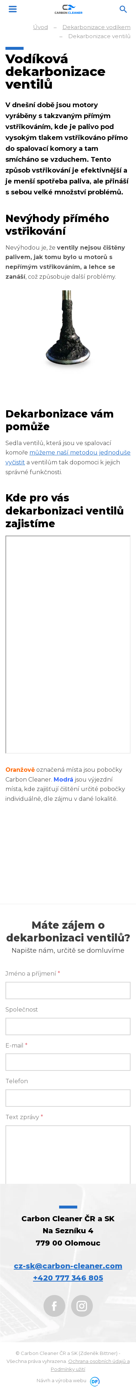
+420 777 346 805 (68, 1278)
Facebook (54, 1306)
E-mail (16, 1138)
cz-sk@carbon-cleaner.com (68, 1266)
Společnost (21, 1102)
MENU (12, 9)
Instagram (82, 1306)
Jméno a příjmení (32, 1066)
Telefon (16, 1173)
